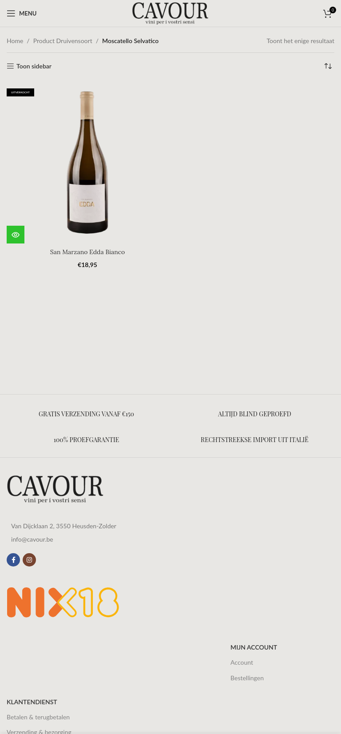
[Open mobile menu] (21, 13)
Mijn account (253, 647)
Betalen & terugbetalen (38, 717)
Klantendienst (32, 702)
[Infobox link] (86, 414)
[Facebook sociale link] (13, 559)
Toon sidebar (34, 66)
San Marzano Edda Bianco (87, 252)
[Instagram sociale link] (29, 559)
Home (15, 40)
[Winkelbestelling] (327, 66)
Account (241, 662)
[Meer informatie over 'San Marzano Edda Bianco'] (15, 234)
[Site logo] (170, 12)
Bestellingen (247, 678)
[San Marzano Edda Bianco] (87, 162)
